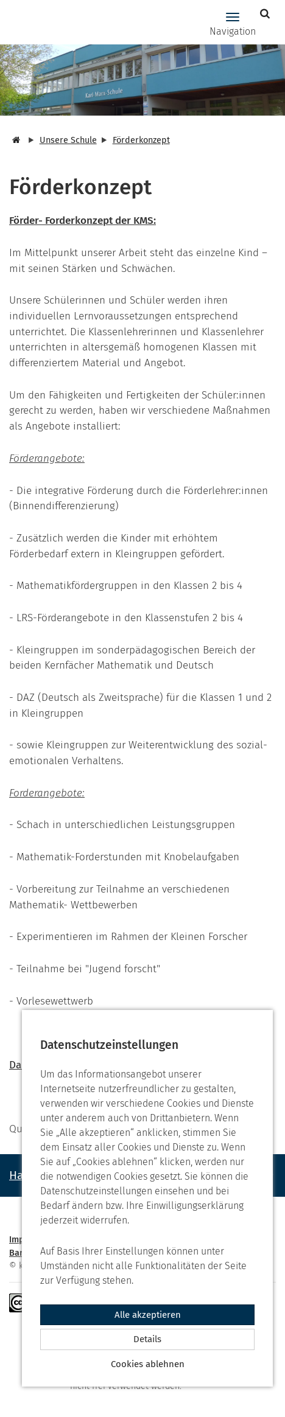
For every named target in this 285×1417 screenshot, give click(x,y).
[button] (266, 13)
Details (147, 1339)
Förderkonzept (141, 140)
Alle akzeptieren (147, 1314)
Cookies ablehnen (148, 1364)
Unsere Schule (68, 140)
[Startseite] (14, 140)
